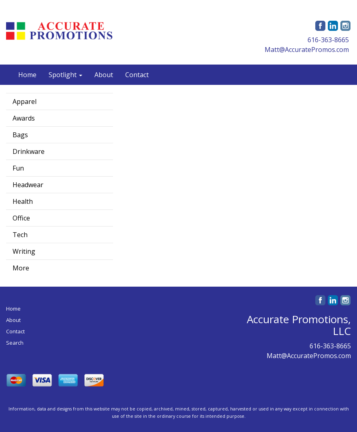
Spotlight (65, 74)
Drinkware (29, 151)
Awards (24, 118)
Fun (18, 168)
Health (23, 201)
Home (27, 74)
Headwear (28, 184)
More (21, 268)
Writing (24, 251)
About (103, 74)
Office (21, 218)
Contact (137, 74)
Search (15, 342)
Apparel (24, 101)
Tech (20, 234)
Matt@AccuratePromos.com (307, 49)
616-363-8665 (328, 39)
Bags (20, 134)
